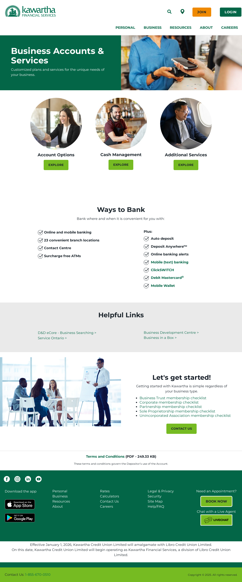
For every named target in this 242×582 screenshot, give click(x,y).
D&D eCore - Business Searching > (67, 333)
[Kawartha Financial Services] (53, 11)
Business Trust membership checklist (173, 398)
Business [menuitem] (152, 28)
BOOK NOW (216, 501)
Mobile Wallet (163, 286)
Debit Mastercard (167, 278)
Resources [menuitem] (180, 28)
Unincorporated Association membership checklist (185, 415)
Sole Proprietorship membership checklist (177, 411)
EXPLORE (56, 165)
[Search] (169, 12)
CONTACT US (181, 428)
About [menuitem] (206, 28)
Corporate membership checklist (169, 402)
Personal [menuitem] (125, 28)
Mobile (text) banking (169, 262)
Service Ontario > (52, 338)
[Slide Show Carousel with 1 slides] (121, 250)
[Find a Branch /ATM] (182, 11)
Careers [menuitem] (229, 28)
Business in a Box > (160, 338)
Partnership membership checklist (171, 407)
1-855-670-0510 (37, 575)
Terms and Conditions (105, 456)
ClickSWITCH (162, 270)
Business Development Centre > (171, 333)
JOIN (201, 12)
